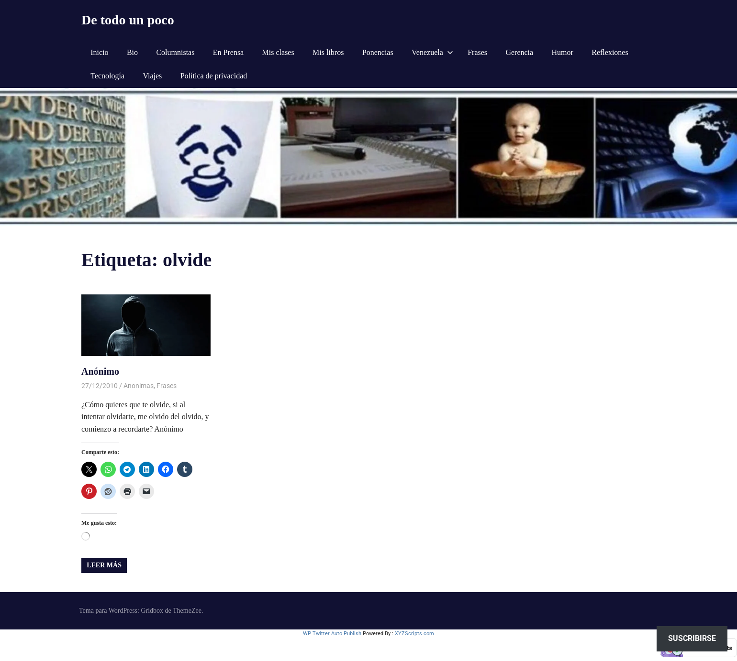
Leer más (104, 565)
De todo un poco (127, 19)
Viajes (152, 76)
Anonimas (138, 386)
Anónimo (100, 371)
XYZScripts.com (414, 633)
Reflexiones (610, 52)
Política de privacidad (213, 76)
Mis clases (278, 52)
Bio (132, 52)
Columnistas (175, 52)
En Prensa (228, 52)
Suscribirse (692, 638)
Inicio (99, 52)
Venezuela (432, 52)
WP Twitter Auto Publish (332, 633)
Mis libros (328, 52)
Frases (477, 52)
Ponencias (377, 52)
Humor (562, 52)
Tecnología (107, 76)
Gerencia (519, 52)
